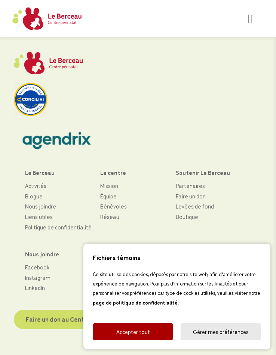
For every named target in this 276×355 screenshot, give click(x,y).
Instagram (37, 277)
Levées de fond (195, 206)
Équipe (108, 196)
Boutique (187, 216)
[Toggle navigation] (250, 18)
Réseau (109, 216)
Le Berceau (40, 172)
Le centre (113, 172)
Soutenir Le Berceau (203, 172)
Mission (109, 185)
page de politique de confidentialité (135, 302)
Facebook (37, 267)
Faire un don (191, 196)
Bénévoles (113, 206)
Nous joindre (40, 206)
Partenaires (190, 185)
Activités (35, 185)
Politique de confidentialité (58, 227)
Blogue (34, 196)
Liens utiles (39, 216)
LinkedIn (35, 287)
